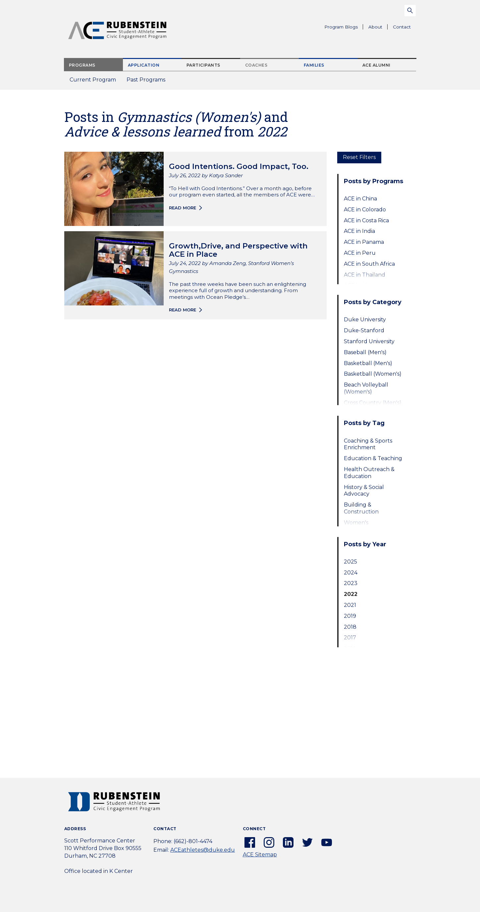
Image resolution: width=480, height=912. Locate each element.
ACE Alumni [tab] (376, 65)
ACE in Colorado (365, 209)
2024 (350, 572)
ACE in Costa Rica (366, 220)
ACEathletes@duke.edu (202, 850)
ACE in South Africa (369, 264)
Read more (182, 207)
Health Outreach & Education (369, 472)
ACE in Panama (364, 242)
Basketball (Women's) (372, 374)
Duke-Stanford (364, 330)
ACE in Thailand (364, 275)
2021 (350, 605)
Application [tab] (144, 65)
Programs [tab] (82, 65)
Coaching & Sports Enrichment (368, 444)
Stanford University (369, 341)
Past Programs (149, 81)
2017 (350, 637)
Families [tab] (314, 65)
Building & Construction (361, 508)
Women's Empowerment (364, 526)
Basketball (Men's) (368, 363)
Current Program (93, 80)
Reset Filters (359, 157)
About (378, 27)
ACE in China (360, 198)
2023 (350, 583)
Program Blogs (341, 26)
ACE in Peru (360, 253)
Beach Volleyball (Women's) (366, 388)
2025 (350, 562)
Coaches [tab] (256, 65)
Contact (402, 26)
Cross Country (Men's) (372, 403)
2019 (350, 616)
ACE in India (359, 231)
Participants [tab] (203, 65)
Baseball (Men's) (365, 352)
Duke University (365, 319)
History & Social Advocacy (364, 490)
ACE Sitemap (260, 854)
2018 (350, 627)
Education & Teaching (373, 458)
